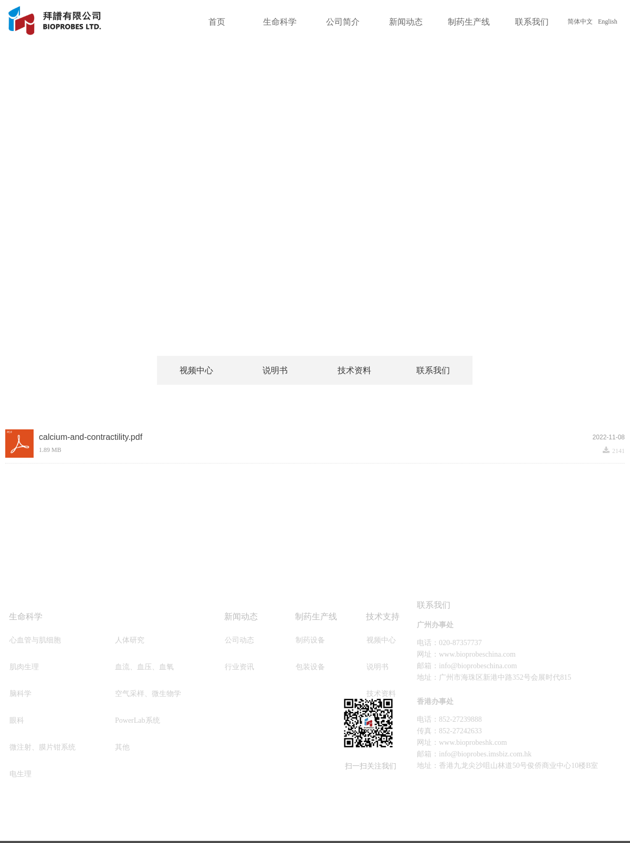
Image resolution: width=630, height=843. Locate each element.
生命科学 (280, 21)
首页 (216, 21)
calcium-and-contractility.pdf (90, 437)
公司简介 (343, 21)
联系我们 (532, 21)
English (607, 21)
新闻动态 (406, 21)
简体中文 (580, 21)
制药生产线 (469, 21)
